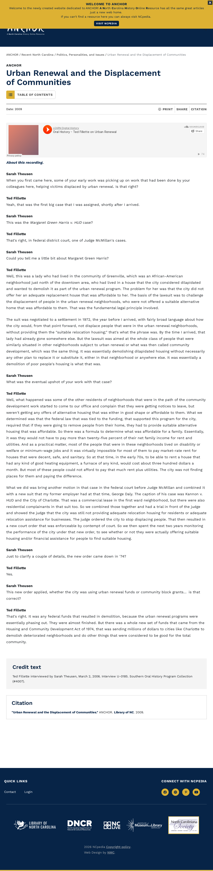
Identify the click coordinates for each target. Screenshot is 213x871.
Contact (10, 792)
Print (165, 109)
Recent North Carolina (37, 54)
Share (182, 109)
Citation (199, 109)
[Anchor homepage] (25, 29)
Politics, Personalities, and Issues (80, 54)
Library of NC (124, 712)
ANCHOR (12, 54)
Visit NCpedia (106, 23)
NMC (110, 852)
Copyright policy (118, 847)
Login (28, 792)
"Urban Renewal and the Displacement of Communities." (55, 712)
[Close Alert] (210, 3)
